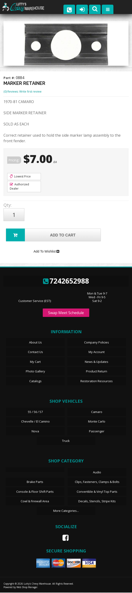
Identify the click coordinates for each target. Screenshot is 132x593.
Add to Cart (41, 235)
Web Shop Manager (26, 587)
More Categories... (66, 511)
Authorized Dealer (19, 186)
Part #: (9, 78)
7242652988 (66, 281)
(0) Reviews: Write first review (22, 92)
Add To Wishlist (46, 251)
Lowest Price (20, 176)
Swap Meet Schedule (66, 313)
